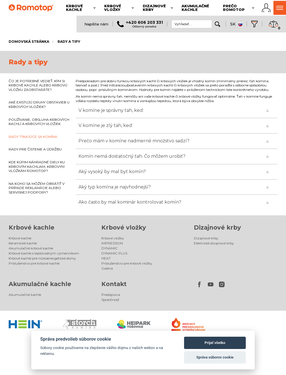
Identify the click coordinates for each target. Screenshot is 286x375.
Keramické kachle (23, 243)
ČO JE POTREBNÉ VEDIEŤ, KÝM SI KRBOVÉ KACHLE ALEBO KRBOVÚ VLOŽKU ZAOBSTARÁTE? (38, 85)
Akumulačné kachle (40, 283)
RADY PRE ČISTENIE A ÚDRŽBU (35, 149)
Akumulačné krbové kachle (31, 248)
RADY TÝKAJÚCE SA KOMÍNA (33, 137)
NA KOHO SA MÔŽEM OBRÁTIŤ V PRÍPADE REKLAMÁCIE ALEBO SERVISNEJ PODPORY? (37, 187)
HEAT (106, 258)
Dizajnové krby (217, 227)
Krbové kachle (31, 227)
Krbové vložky (123, 227)
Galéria (107, 268)
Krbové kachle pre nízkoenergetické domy (42, 258)
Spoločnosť (110, 300)
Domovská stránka (29, 41)
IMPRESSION (112, 243)
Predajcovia (110, 295)
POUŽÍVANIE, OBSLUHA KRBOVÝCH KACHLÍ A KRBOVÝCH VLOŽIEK (39, 121)
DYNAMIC (109, 248)
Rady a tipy (69, 41)
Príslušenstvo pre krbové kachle (34, 263)
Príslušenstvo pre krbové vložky (126, 263)
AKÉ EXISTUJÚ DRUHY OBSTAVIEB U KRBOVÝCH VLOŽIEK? (39, 104)
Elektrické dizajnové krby (214, 243)
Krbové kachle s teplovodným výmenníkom (44, 253)
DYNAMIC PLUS (114, 253)
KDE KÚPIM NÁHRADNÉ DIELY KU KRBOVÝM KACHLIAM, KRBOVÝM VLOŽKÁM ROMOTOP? (37, 166)
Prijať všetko (215, 343)
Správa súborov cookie (214, 357)
